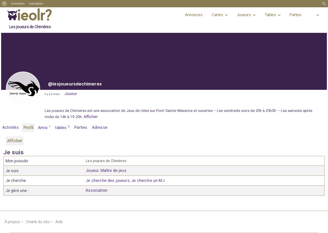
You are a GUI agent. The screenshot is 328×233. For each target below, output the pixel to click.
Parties (295, 14)
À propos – (14, 221)
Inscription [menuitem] (36, 3)
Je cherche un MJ (147, 180)
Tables (270, 14)
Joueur (70, 93)
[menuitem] (4, 3)
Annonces (193, 14)
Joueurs (244, 14)
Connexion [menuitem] (18, 3)
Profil (28, 127)
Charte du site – (39, 221)
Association (97, 190)
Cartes (217, 14)
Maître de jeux (113, 170)
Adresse (100, 127)
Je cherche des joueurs (108, 180)
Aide (59, 221)
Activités (10, 127)
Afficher (91, 116)
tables (62, 127)
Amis (44, 127)
